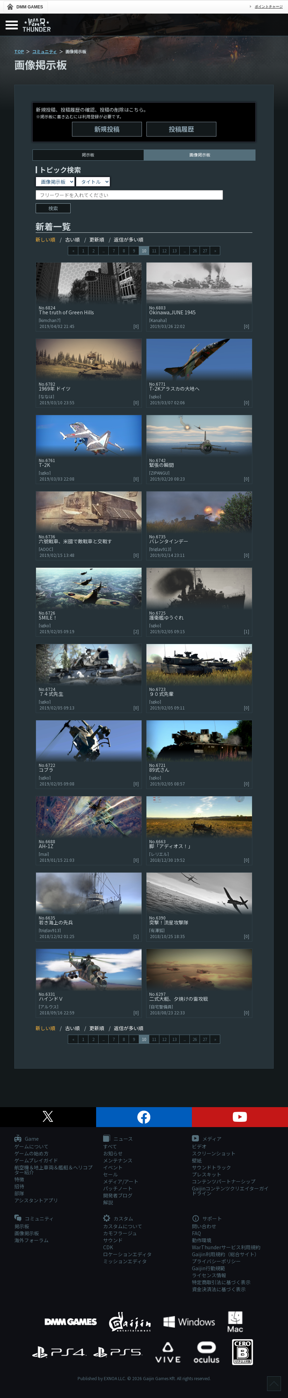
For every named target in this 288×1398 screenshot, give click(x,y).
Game (26, 1139)
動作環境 (201, 1240)
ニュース (118, 1139)
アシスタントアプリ (36, 1200)
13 (174, 250)
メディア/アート (120, 1181)
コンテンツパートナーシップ (223, 1181)
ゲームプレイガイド (36, 1160)
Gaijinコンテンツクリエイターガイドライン (230, 1191)
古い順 (72, 239)
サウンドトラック (211, 1167)
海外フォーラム (31, 1240)
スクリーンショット (214, 1153)
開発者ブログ (117, 1195)
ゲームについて (31, 1146)
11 (154, 250)
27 (205, 250)
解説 (108, 1202)
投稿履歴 (181, 128)
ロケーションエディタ (127, 1254)
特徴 (19, 1179)
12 (164, 250)
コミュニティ (44, 51)
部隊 (19, 1193)
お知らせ (113, 1153)
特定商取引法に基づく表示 (221, 1282)
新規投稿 (107, 128)
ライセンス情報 (209, 1275)
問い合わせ (204, 1226)
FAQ (196, 1233)
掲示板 (88, 155)
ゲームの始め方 (31, 1153)
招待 (19, 1186)
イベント (113, 1167)
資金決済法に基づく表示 (219, 1289)
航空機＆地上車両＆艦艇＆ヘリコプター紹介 (53, 1170)
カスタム (118, 1219)
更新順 (96, 239)
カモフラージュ (120, 1233)
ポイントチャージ (269, 6)
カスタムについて (122, 1226)
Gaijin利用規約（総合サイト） (225, 1254)
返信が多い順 (128, 239)
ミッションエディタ (125, 1261)
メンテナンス (117, 1160)
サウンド (113, 1240)
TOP (19, 51)
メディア (207, 1139)
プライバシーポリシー (216, 1261)
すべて (110, 1146)
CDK (108, 1247)
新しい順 (45, 239)
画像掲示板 (26, 1233)
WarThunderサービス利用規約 (226, 1247)
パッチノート (117, 1188)
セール (110, 1174)
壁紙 (197, 1160)
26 (195, 250)
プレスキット (206, 1174)
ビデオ (199, 1146)
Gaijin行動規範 (208, 1268)
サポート (207, 1219)
